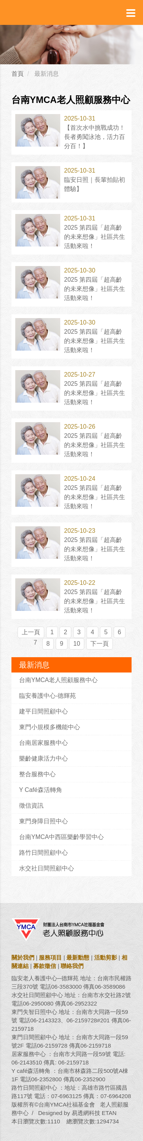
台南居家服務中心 (43, 742)
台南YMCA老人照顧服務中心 (58, 680)
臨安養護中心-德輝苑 (47, 695)
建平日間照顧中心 (43, 711)
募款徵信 (44, 966)
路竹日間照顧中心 (43, 852)
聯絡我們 (72, 966)
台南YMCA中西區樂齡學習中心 (61, 837)
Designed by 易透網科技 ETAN (77, 1113)
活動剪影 (105, 957)
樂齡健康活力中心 (43, 758)
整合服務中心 (37, 774)
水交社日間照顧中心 (46, 868)
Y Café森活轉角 (40, 790)
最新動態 (77, 957)
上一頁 (31, 632)
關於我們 (22, 957)
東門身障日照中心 (43, 821)
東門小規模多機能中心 (49, 727)
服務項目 (50, 957)
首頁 (17, 73)
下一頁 (99, 643)
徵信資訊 (31, 805)
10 (76, 643)
